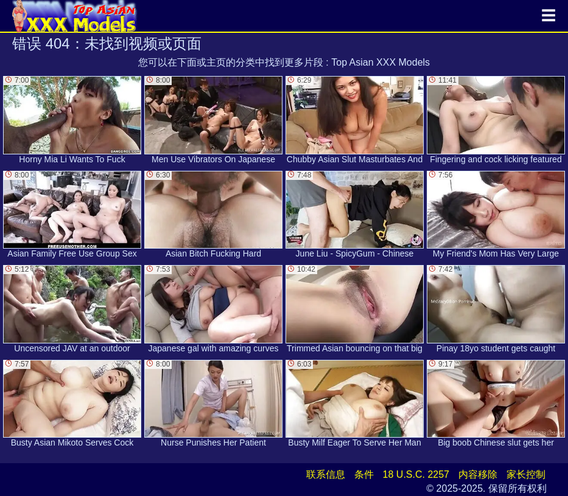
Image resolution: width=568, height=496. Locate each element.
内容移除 (477, 474)
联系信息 (325, 474)
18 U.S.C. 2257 (416, 474)
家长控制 (526, 474)
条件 (364, 474)
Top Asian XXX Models (380, 62)
